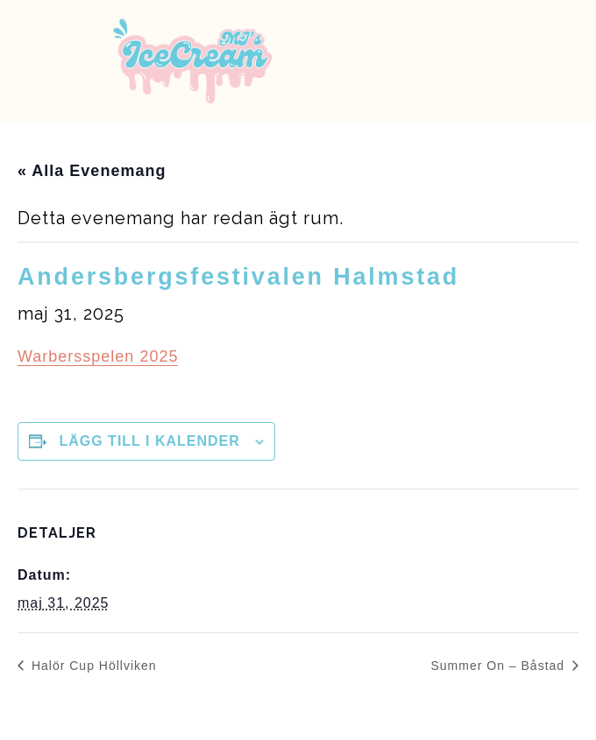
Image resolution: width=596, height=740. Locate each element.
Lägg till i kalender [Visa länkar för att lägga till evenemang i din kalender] (149, 440)
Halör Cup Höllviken (92, 666)
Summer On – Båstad (499, 666)
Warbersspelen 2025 (98, 356)
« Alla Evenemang (92, 171)
